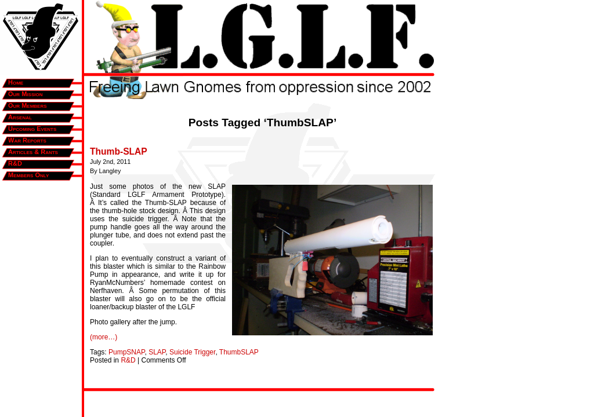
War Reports (27, 140)
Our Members (27, 105)
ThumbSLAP (239, 352)
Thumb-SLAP (118, 151)
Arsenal (20, 117)
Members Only (28, 174)
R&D (15, 163)
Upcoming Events (32, 128)
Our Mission (25, 93)
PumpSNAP (126, 352)
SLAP (156, 352)
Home (15, 82)
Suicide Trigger (192, 352)
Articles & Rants (33, 151)
